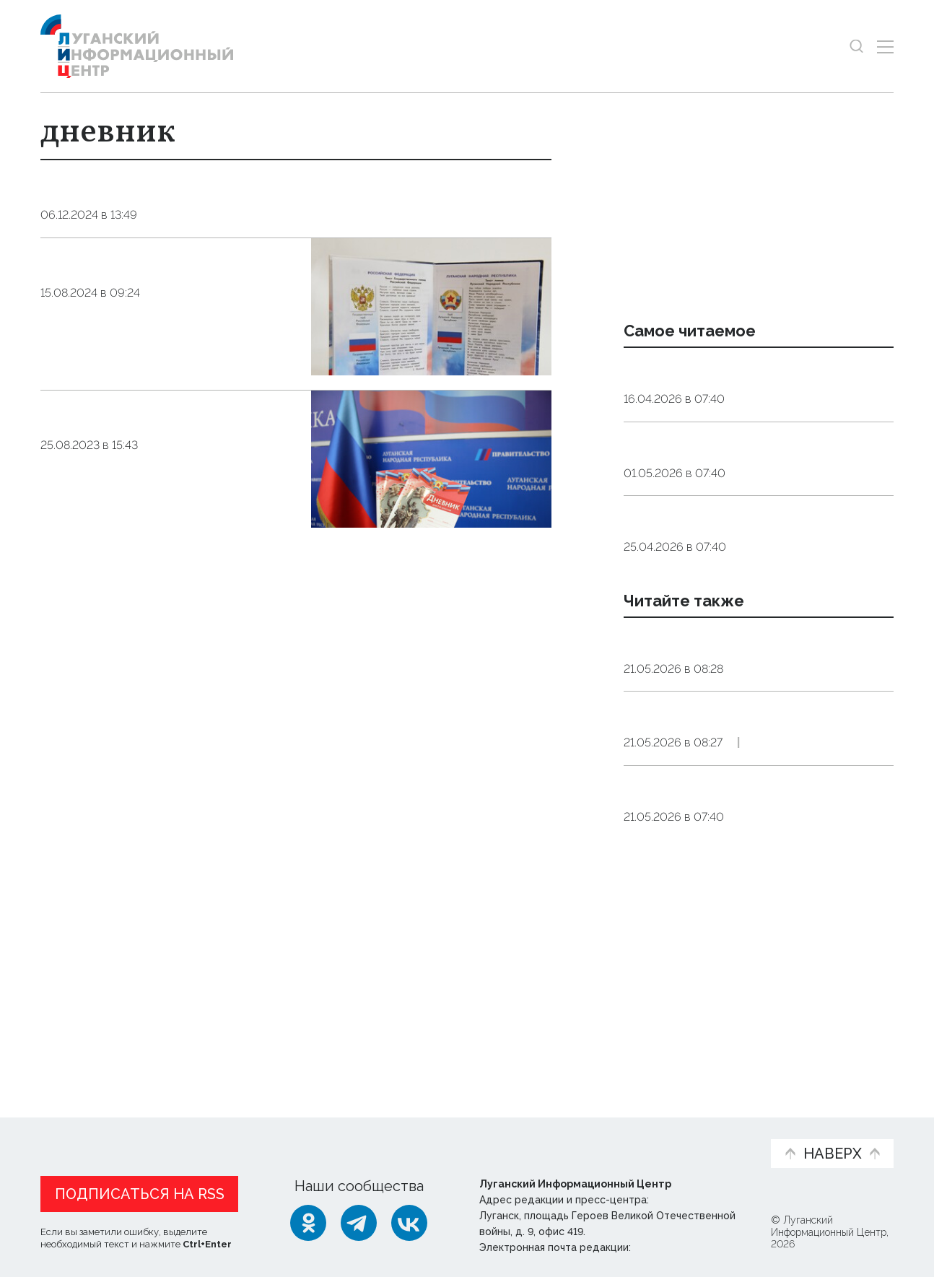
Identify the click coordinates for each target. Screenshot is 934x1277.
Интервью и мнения (386, 1135)
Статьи (134, 1128)
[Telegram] (359, 1220)
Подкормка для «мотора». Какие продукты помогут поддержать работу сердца (743, 502)
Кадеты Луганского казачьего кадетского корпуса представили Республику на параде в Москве (746, 865)
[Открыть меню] (885, 46)
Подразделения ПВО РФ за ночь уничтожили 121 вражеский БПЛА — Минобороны (753, 754)
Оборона (762, 800)
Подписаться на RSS (139, 1191)
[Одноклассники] (308, 1220)
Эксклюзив (840, 911)
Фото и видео (505, 1135)
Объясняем (714, 1128)
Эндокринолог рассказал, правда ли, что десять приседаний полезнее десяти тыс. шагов (756, 390)
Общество (180, 237)
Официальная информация (218, 1135)
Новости (66, 1128)
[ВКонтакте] (409, 1220)
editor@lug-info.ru (683, 1244)
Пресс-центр (605, 1135)
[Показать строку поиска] (856, 46)
